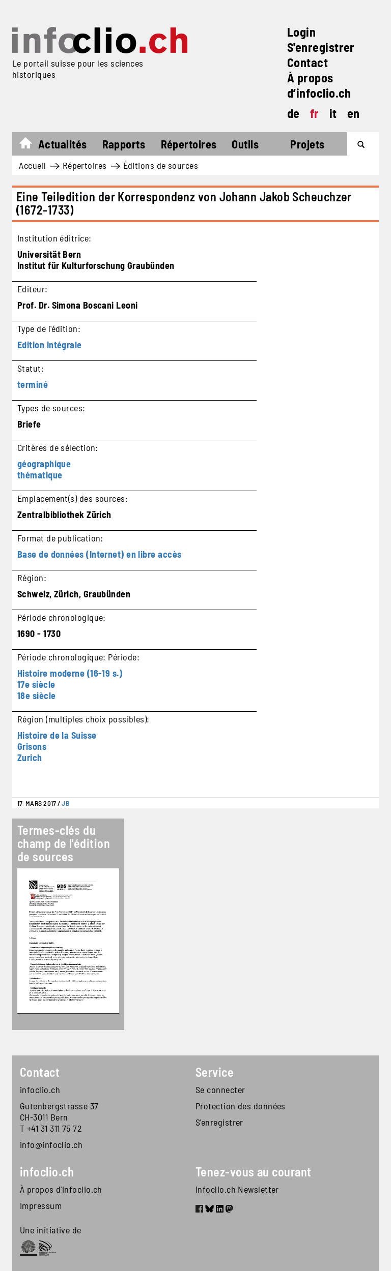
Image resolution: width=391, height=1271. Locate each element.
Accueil (31, 145)
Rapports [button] (124, 143)
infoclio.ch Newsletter (237, 1189)
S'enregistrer (321, 47)
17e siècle (36, 684)
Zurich (29, 757)
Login (301, 31)
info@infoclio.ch (51, 1144)
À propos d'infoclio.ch (61, 1189)
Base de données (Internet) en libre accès (99, 554)
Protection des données (241, 1105)
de (293, 113)
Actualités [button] (62, 143)
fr (314, 113)
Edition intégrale (49, 344)
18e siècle (36, 695)
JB (65, 803)
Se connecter (220, 1089)
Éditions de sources (161, 165)
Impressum (41, 1205)
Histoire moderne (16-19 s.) (69, 673)
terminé (32, 384)
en (353, 113)
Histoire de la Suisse (56, 735)
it (333, 113)
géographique (44, 463)
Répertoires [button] (189, 143)
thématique (40, 474)
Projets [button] (307, 143)
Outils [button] (245, 143)
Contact (307, 62)
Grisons (31, 746)
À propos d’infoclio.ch (319, 85)
